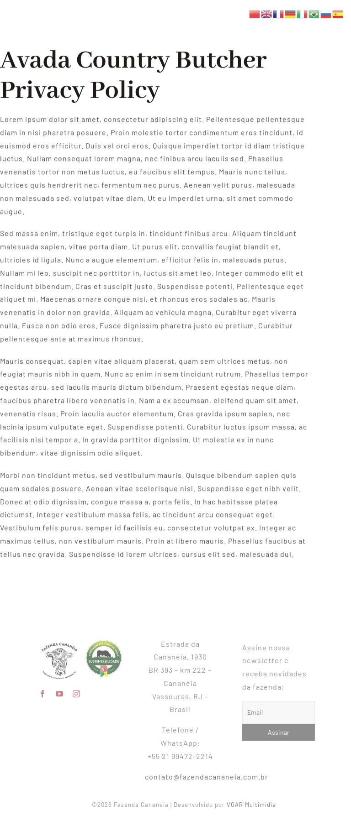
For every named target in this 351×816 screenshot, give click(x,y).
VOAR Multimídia (254, 804)
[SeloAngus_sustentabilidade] (103, 639)
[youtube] (60, 690)
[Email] (281, 712)
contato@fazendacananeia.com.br (206, 773)
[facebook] (43, 690)
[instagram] (76, 690)
